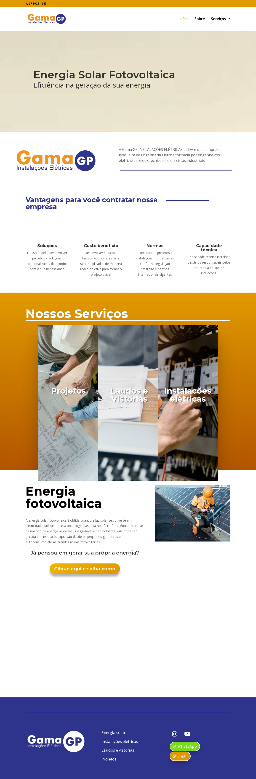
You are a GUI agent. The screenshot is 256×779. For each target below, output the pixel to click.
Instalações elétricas (119, 741)
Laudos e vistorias (117, 750)
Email (182, 756)
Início (184, 19)
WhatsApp (187, 746)
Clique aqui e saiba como (84, 568)
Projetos (108, 759)
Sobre (200, 19)
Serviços (218, 19)
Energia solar (113, 732)
